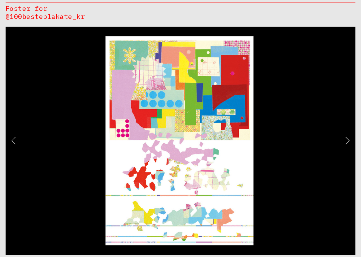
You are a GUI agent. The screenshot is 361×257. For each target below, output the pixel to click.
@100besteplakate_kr (45, 16)
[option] (180, 141)
